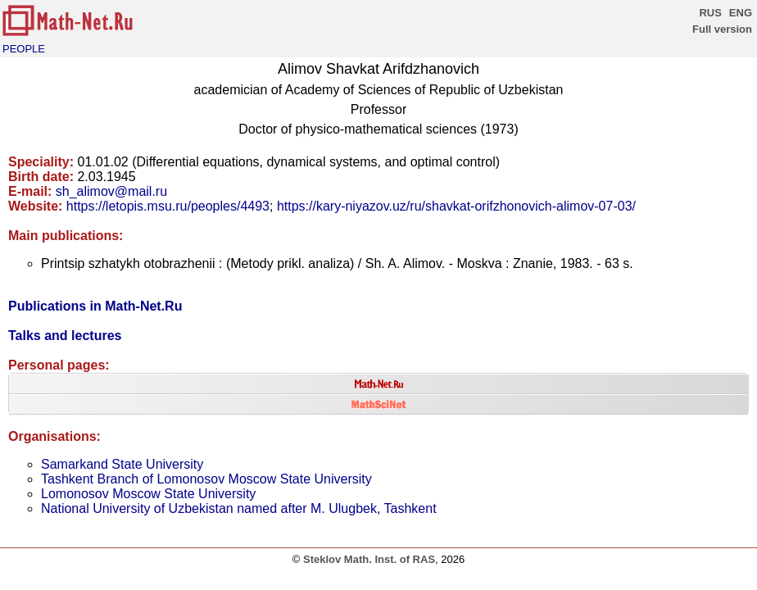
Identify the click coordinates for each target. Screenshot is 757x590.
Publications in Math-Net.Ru (95, 306)
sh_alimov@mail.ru (111, 191)
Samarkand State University (122, 464)
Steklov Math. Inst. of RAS (369, 559)
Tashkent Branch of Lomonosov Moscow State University (206, 479)
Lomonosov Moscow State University (148, 494)
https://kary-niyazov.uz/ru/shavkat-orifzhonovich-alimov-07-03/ (456, 206)
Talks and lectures (64, 336)
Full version (722, 29)
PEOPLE (23, 49)
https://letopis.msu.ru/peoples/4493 (168, 206)
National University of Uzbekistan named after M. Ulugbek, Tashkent (239, 508)
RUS (710, 13)
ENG (740, 13)
